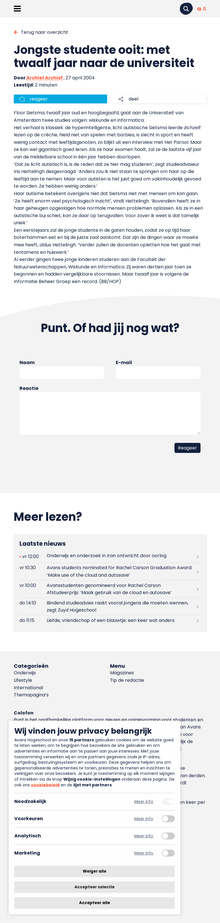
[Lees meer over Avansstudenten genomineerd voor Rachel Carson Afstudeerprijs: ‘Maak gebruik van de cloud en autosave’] (109, 589)
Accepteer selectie (94, 887)
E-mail (124, 362)
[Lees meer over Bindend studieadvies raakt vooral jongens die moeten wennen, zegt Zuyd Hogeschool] (109, 606)
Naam (27, 362)
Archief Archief (44, 77)
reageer (39, 99)
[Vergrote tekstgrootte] (204, 8)
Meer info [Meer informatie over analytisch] (143, 836)
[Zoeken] (186, 8)
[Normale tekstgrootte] (199, 8)
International (28, 687)
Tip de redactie (127, 680)
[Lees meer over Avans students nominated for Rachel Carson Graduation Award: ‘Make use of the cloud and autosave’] (109, 571)
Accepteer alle (94, 903)
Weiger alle (94, 871)
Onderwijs (25, 672)
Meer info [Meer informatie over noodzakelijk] (143, 801)
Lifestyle (23, 680)
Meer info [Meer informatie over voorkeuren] (143, 819)
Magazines (122, 672)
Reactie (28, 388)
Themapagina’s (31, 695)
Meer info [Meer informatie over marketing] (143, 853)
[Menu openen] (17, 8)
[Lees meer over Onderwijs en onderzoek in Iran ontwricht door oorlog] (109, 557)
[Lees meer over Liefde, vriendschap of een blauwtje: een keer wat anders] (109, 620)
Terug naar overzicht (44, 32)
